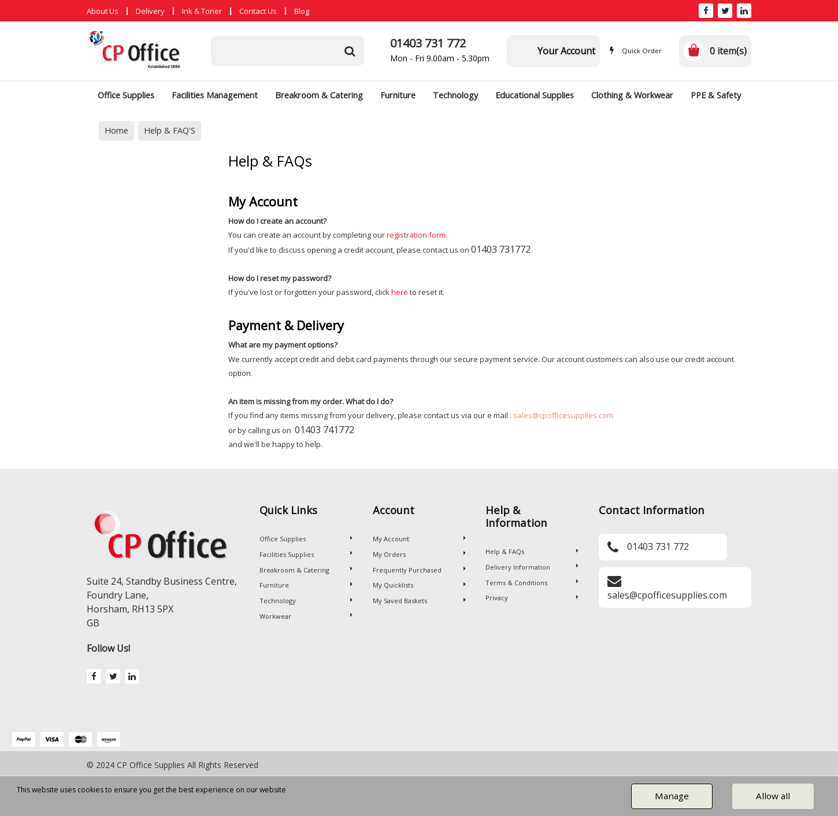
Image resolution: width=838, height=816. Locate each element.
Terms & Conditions (532, 582)
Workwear (306, 616)
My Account (419, 538)
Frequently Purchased (419, 570)
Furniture (398, 95)
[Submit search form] (349, 51)
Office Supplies (126, 95)
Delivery (150, 11)
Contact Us (258, 11)
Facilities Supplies (306, 554)
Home (116, 130)
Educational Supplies (534, 95)
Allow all (773, 796)
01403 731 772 (428, 43)
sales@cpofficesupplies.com (563, 415)
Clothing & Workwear (632, 95)
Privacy (532, 597)
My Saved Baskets (419, 600)
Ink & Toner (202, 11)
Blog (301, 11)
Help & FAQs (532, 551)
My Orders (419, 554)
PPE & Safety (716, 95)
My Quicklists (419, 585)
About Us (102, 11)
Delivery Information (532, 567)
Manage (672, 796)
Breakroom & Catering (319, 95)
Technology (455, 95)
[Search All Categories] (287, 51)
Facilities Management (215, 95)
